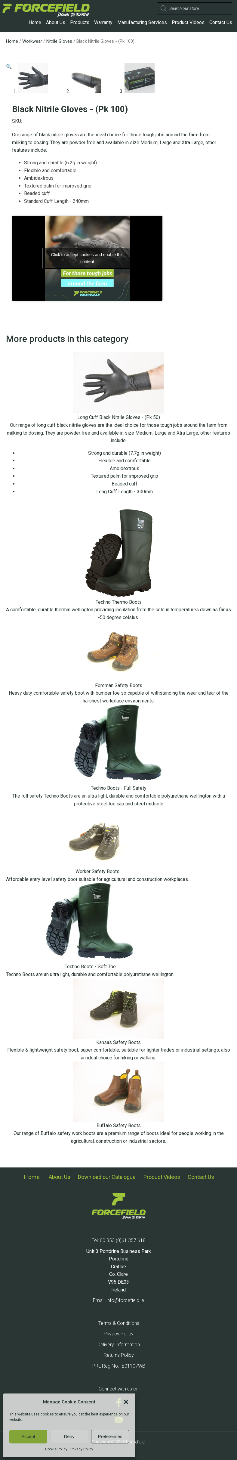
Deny (69, 1436)
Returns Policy (119, 1355)
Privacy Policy (81, 1449)
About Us (55, 22)
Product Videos (188, 22)
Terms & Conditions (118, 1323)
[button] (126, 1402)
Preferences (110, 1436)
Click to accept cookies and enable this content (87, 258)
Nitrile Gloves (59, 41)
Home (35, 22)
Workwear (32, 41)
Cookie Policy (56, 1449)
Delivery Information (118, 1344)
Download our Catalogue (107, 1177)
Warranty (103, 22)
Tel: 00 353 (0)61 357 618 (119, 1240)
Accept (28, 1436)
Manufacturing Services (142, 22)
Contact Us (220, 22)
